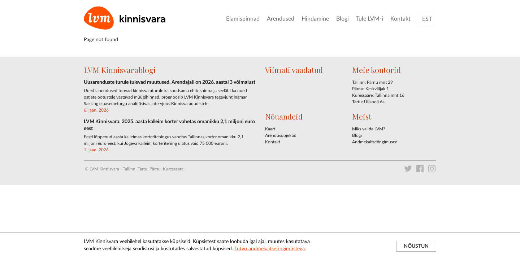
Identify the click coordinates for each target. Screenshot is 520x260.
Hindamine (315, 19)
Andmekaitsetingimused (375, 142)
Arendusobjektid (280, 135)
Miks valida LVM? (368, 129)
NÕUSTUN (416, 246)
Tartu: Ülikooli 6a (368, 102)
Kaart (270, 129)
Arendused (280, 19)
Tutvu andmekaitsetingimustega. (270, 248)
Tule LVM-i (369, 19)
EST (427, 19)
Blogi (342, 19)
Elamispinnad (243, 19)
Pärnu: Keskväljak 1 (370, 89)
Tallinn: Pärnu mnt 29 (372, 82)
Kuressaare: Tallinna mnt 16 (378, 95)
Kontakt (400, 19)
